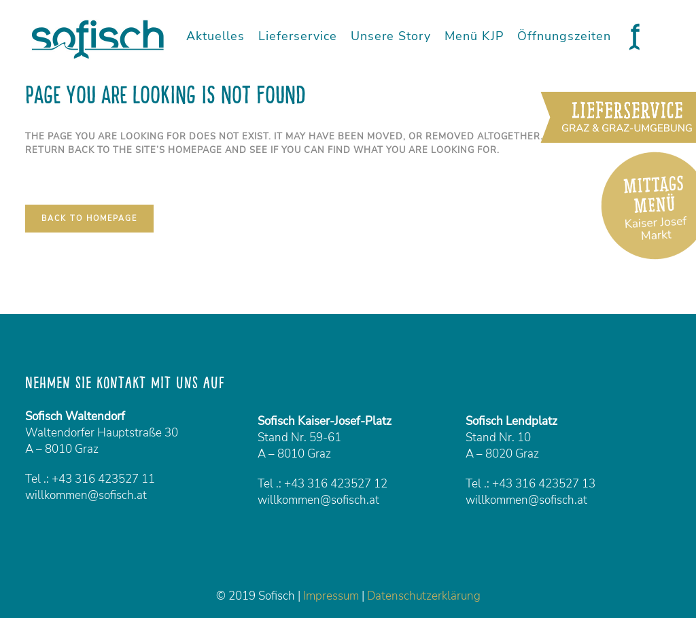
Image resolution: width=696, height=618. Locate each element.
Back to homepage (89, 218)
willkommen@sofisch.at (86, 495)
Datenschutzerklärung (424, 596)
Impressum (331, 596)
